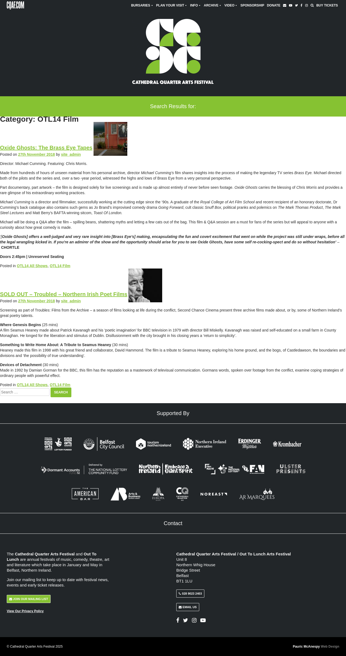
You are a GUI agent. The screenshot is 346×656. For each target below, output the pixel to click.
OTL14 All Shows (32, 266)
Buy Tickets (327, 5)
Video (231, 5)
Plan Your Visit (172, 5)
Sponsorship (252, 5)
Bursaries (142, 5)
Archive (213, 5)
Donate (273, 5)
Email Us (188, 607)
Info (195, 5)
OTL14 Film (60, 266)
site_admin (71, 154)
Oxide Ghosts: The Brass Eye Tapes (46, 148)
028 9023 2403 (190, 593)
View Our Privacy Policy (25, 611)
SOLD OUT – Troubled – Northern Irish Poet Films (63, 294)
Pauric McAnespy (316, 646)
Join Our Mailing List (28, 599)
